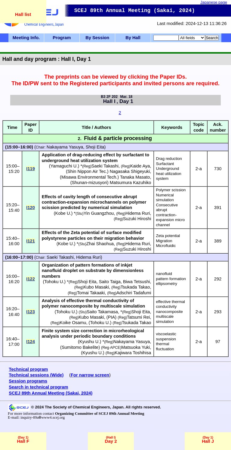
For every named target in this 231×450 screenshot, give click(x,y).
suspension (166, 339)
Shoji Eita (95, 147)
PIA (111, 317)
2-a (199, 168)
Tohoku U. (54, 281)
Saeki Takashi (105, 166)
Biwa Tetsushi (136, 281)
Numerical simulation (165, 197)
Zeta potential (168, 235)
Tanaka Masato (135, 177)
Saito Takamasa (102, 311)
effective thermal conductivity (170, 304)
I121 (30, 241)
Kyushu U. (89, 341)
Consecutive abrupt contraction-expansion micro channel (170, 215)
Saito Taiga (110, 281)
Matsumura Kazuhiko (130, 182)
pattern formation (171, 279)
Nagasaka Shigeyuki (130, 171)
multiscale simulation (165, 319)
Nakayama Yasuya (65, 147)
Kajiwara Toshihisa (133, 352)
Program (62, 37)
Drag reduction (169, 158)
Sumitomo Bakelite (80, 347)
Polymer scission (171, 190)
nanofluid (164, 273)
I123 (30, 311)
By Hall (132, 37)
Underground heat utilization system (168, 173)
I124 (30, 341)
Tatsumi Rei (138, 317)
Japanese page (213, 2)
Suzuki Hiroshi (137, 218)
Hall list (23, 14)
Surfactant (165, 163)
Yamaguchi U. (64, 166)
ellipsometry (166, 283)
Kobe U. (63, 213)
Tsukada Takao (135, 287)
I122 (30, 279)
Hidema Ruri (137, 213)
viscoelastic (166, 334)
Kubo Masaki (96, 287)
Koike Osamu (73, 322)
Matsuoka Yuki (135, 347)
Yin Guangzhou (99, 213)
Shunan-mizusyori (89, 182)
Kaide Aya (140, 166)
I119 (30, 168)
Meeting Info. (26, 37)
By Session (97, 37)
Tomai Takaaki (91, 292)
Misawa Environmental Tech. (89, 177)
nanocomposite (169, 311)
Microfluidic (166, 245)
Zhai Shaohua (100, 243)
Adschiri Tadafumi (133, 292)
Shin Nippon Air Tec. (87, 171)
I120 (30, 207)
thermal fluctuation (165, 346)
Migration (164, 241)
